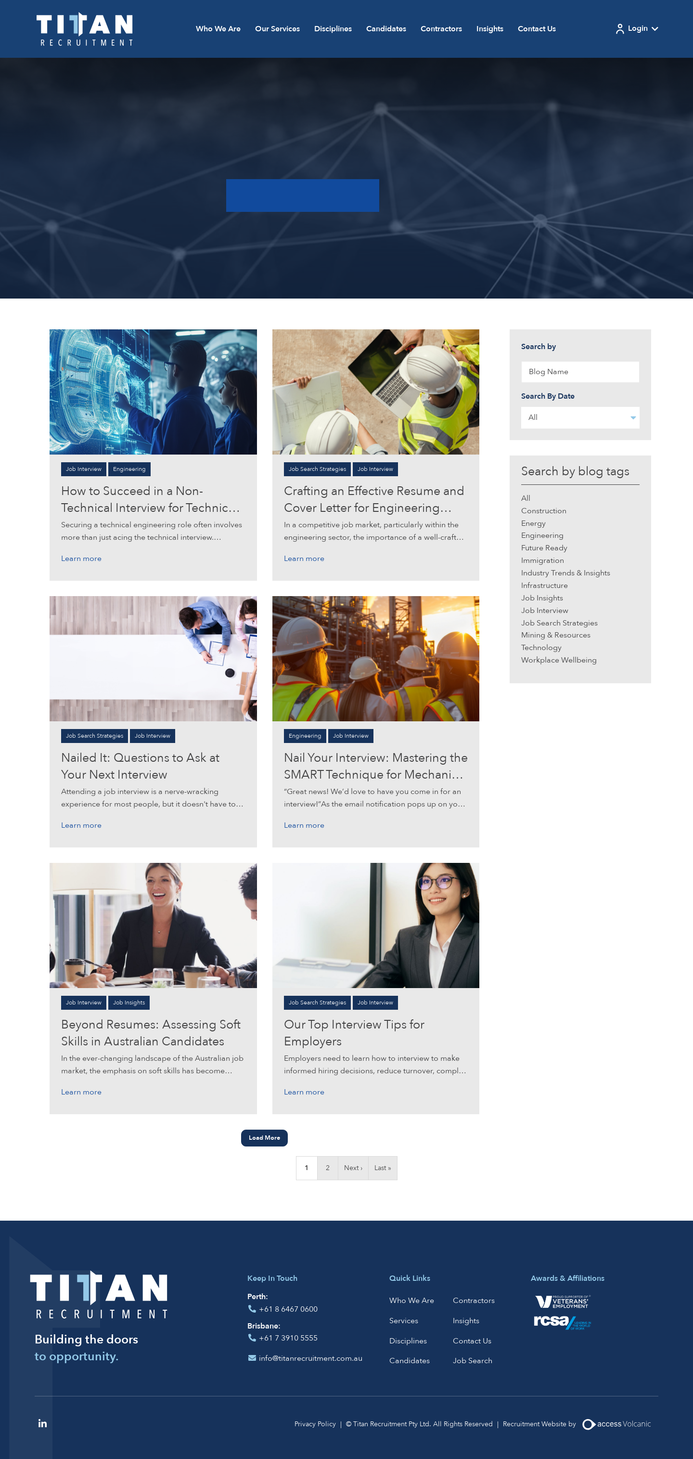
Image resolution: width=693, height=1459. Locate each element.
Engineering (129, 469)
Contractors (441, 29)
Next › (353, 1167)
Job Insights (129, 1002)
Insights (489, 29)
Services (403, 1321)
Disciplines (333, 29)
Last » (382, 1167)
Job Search (472, 1360)
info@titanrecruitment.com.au (310, 1358)
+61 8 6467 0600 (288, 1309)
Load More (264, 1137)
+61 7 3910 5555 (288, 1338)
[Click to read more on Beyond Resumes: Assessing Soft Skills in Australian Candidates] (153, 925)
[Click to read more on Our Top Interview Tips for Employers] (376, 925)
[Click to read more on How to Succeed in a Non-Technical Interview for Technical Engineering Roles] (153, 391)
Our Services (277, 29)
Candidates (386, 29)
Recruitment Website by (580, 1424)
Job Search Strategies (317, 469)
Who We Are (218, 29)
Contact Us (537, 29)
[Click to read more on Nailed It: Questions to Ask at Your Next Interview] (153, 658)
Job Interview (84, 469)
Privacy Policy (315, 1424)
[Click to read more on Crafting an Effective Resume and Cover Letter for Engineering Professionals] (376, 391)
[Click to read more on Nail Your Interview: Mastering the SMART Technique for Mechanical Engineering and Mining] (376, 658)
